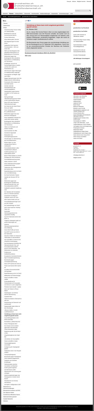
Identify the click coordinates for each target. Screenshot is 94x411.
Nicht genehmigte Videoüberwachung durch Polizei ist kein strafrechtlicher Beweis (12, 98)
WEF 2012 (28, 55)
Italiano (74, 1)
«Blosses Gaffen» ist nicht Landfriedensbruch (10, 310)
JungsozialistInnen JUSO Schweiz (82, 124)
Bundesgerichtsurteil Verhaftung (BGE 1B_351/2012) (40, 53)
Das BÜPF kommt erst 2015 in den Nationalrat (12, 232)
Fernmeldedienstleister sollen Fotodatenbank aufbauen (11, 148)
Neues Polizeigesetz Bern (10, 323)
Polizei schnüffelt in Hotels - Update (11, 278)
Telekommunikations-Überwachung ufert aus (12, 299)
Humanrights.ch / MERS (79, 121)
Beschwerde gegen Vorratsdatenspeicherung (10, 260)
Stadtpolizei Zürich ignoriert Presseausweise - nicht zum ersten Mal (11, 47)
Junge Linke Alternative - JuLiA (81, 122)
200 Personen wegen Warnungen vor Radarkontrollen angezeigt (12, 71)
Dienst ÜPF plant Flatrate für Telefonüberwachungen (11, 103)
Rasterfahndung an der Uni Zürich (12, 273)
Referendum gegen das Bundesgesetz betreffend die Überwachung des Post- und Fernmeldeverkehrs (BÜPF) (11, 183)
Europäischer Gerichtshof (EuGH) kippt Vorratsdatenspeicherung (12, 256)
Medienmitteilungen (45, 13)
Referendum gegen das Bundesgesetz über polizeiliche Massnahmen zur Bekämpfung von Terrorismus (12, 59)
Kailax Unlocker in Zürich (10, 161)
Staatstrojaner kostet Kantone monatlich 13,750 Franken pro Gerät (11, 93)
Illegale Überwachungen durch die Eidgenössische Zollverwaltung (12, 79)
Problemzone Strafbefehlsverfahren (9, 253)
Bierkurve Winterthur (78, 106)
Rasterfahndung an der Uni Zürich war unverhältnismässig (12, 172)
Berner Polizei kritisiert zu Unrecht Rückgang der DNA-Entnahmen (12, 156)
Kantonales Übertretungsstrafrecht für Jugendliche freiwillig (10, 213)
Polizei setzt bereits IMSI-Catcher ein (12, 266)
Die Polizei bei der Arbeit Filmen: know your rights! (12, 107)
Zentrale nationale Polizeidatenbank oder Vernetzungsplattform (10, 87)
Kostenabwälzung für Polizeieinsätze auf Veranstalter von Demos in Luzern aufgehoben (12, 283)
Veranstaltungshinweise (14, 16)
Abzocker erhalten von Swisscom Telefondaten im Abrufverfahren (12, 236)
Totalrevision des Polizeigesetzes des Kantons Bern (12, 168)
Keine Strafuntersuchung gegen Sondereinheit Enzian (12, 164)
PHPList (66, 406)
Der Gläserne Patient (8, 392)
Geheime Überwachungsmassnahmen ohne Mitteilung (11, 226)
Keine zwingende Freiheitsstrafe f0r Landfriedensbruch (12, 110)
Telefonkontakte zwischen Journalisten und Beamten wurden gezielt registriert (11, 366)
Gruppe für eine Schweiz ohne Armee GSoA (81, 118)
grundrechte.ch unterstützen (29, 16)
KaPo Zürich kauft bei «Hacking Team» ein (12, 208)
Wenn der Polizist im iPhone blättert (11, 289)
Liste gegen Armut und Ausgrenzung (82, 126)
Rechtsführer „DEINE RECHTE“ (12, 321)
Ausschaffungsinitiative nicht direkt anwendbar (11, 318)
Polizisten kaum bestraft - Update (12, 287)
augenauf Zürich (77, 103)
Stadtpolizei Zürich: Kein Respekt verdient (12, 351)
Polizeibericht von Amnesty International (11, 381)
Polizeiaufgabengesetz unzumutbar (10, 344)
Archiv (4, 16)
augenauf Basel (77, 99)
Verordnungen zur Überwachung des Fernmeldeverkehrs (12, 139)
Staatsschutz (6, 25)
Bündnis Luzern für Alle (79, 108)
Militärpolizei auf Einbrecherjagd (12, 275)
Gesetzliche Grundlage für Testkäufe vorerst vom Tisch (11, 196)
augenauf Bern (77, 101)
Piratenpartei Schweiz (78, 128)
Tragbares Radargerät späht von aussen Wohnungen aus (12, 221)
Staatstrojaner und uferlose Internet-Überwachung (11, 293)
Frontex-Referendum (9, 37)
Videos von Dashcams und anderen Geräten (11, 127)
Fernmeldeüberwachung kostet (12, 159)
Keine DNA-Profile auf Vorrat (11, 230)
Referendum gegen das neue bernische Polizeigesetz (11, 114)
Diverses (5, 401)
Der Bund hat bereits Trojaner (11, 175)
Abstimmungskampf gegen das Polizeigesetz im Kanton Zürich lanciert (12, 377)
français (69, 1)
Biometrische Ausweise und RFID (11, 390)
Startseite (5, 13)
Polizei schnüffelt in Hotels (11, 341)
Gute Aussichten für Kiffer (10, 130)
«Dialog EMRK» (19, 13)
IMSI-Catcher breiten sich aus (11, 199)
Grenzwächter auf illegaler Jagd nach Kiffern (12, 75)
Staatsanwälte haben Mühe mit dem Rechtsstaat (12, 307)
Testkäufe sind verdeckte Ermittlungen (10, 361)
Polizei (5, 27)
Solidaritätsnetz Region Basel (80, 131)
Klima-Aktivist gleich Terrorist (11, 39)
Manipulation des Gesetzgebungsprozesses (10, 135)
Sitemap (89, 1)
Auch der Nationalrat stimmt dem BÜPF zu (12, 217)
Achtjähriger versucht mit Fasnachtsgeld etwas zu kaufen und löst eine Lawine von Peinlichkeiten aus (12, 66)
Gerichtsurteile (35, 13)
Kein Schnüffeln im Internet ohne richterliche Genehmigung (12, 240)
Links (71, 13)
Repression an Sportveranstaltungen (8, 387)
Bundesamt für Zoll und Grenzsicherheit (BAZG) (10, 34)
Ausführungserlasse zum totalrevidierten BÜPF (10, 152)
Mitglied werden (81, 1)
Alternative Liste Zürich (79, 97)
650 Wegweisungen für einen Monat (11, 42)
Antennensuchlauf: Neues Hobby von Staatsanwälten (12, 30)
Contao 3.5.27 (43, 406)
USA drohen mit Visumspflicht (11, 339)
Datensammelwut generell (9, 396)
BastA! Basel (76, 104)
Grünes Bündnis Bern (78, 113)
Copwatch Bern (8, 296)
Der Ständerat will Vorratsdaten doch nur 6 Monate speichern (12, 192)
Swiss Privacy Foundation (79, 136)
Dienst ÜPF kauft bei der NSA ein (12, 263)
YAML (29, 406)
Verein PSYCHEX (77, 138)
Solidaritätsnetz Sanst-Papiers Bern (82, 133)
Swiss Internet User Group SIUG (81, 135)
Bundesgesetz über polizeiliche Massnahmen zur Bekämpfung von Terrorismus (12, 123)
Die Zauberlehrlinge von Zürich (12, 205)
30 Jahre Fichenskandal (79, 55)
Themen (11, 13)
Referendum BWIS (78, 129)
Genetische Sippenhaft (10, 132)
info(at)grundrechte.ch (78, 155)
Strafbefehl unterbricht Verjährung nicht (12, 188)
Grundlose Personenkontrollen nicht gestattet (12, 270)
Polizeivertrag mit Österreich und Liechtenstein (12, 303)
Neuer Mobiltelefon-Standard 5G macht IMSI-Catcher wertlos (12, 118)
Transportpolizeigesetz (10, 354)
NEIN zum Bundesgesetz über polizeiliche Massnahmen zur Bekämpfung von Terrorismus (12, 52)
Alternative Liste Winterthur (80, 96)
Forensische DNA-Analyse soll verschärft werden (12, 82)
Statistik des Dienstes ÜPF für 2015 (11, 177)
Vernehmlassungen (64, 13)
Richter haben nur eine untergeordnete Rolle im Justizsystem (10, 144)
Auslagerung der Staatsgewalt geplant (11, 347)
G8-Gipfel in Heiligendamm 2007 (12, 384)
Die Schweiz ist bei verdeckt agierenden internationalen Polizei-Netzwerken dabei (11, 327)
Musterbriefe (54, 13)
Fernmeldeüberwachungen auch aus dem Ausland (12, 202)
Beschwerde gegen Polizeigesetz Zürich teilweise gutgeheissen (12, 357)
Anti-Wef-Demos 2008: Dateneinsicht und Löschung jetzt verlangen (12, 371)
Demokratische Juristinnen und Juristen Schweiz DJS (81, 110)
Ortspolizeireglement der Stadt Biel (12, 336)
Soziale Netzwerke (8, 399)
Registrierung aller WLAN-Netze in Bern (12, 332)
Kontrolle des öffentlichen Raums (11, 394)
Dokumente (27, 13)
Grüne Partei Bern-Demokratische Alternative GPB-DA (81, 115)
